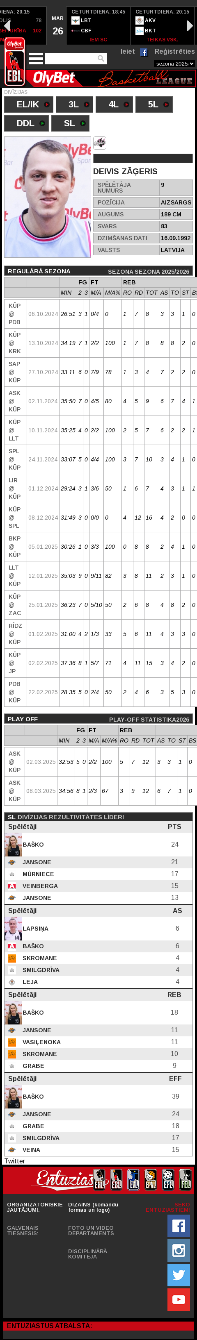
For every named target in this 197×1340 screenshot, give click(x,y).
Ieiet (128, 51)
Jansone (36, 862)
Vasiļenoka (41, 1042)
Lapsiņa (34, 928)
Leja (29, 982)
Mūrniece (37, 874)
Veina (30, 1150)
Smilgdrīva (40, 970)
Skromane (39, 958)
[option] (56, 26)
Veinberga (39, 886)
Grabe (32, 1066)
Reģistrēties (175, 51)
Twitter (14, 1161)
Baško (32, 844)
